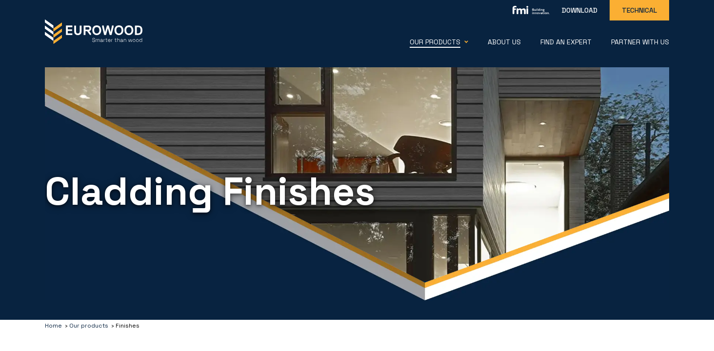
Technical (639, 10)
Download (579, 10)
